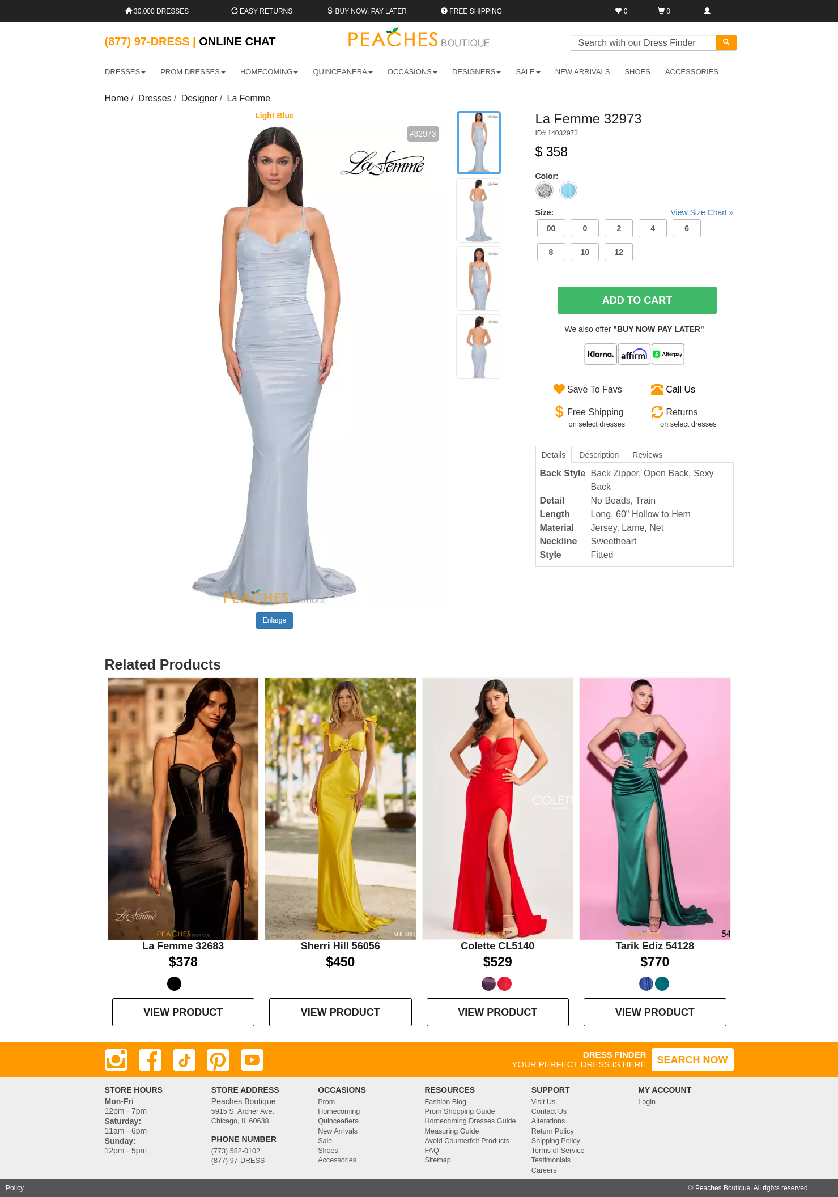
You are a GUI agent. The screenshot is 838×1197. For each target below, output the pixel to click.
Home (117, 98)
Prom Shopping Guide (459, 1111)
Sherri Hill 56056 (340, 946)
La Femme (248, 98)
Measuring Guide (451, 1131)
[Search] (726, 43)
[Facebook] (150, 1060)
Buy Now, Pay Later (366, 11)
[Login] (707, 11)
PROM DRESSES (193, 71)
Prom (326, 1102)
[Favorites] (622, 11)
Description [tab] (599, 454)
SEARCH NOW (692, 1060)
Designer (199, 98)
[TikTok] (184, 1060)
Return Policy (552, 1131)
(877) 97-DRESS (238, 1161)
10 (585, 252)
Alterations (548, 1121)
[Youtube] (252, 1060)
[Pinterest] (218, 1060)
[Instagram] (116, 1060)
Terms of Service (558, 1151)
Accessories (337, 1160)
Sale (325, 1141)
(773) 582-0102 (235, 1151)
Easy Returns (261, 11)
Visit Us (543, 1102)
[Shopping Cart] (664, 11)
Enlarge (274, 620)
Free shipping (471, 11)
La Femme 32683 (183, 946)
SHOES (637, 71)
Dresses (155, 98)
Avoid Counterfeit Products (466, 1141)
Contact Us (549, 1111)
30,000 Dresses (157, 11)
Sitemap (437, 1160)
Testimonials (551, 1160)
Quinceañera (338, 1121)
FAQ (431, 1151)
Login (647, 1102)
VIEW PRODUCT (183, 1012)
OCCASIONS (412, 71)
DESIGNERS (476, 71)
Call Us (681, 389)
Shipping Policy (555, 1141)
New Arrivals (582, 71)
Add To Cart (637, 300)
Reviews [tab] (647, 454)
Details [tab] (554, 454)
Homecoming (339, 1111)
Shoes (328, 1151)
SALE (528, 71)
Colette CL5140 (497, 946)
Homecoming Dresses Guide (470, 1121)
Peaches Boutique (722, 1188)
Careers (544, 1170)
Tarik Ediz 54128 (654, 946)
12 (618, 252)
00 (551, 228)
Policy (15, 1188)
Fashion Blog (445, 1102)
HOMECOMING (269, 71)
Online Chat (237, 41)
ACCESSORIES (691, 71)
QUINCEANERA (342, 71)
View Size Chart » (701, 212)
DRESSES (125, 71)
